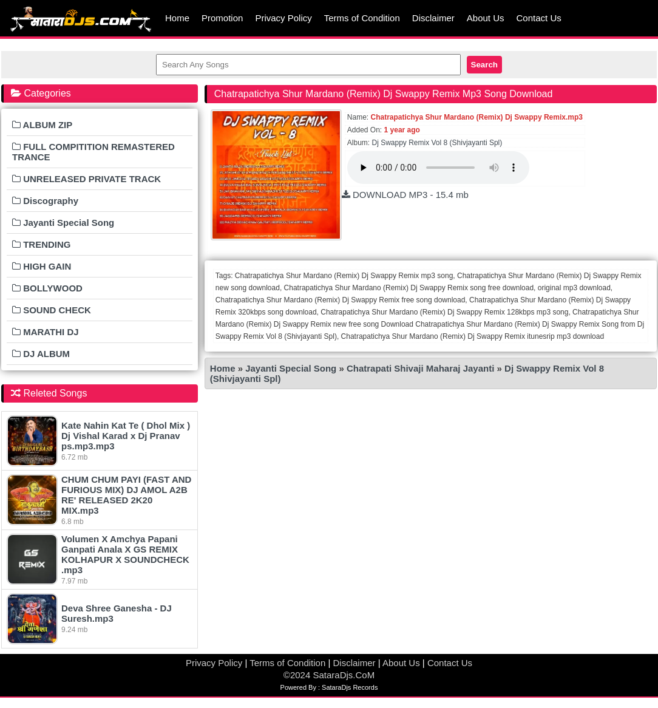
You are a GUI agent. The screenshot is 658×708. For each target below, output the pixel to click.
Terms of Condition (362, 18)
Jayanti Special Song (290, 368)
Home (177, 18)
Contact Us (539, 18)
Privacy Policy (283, 18)
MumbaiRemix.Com (80, 18)
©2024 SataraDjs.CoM (329, 675)
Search (484, 64)
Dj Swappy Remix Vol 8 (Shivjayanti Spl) (437, 142)
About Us (485, 18)
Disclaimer (433, 18)
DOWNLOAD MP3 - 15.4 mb (405, 194)
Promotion (222, 18)
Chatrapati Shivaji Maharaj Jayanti (422, 368)
